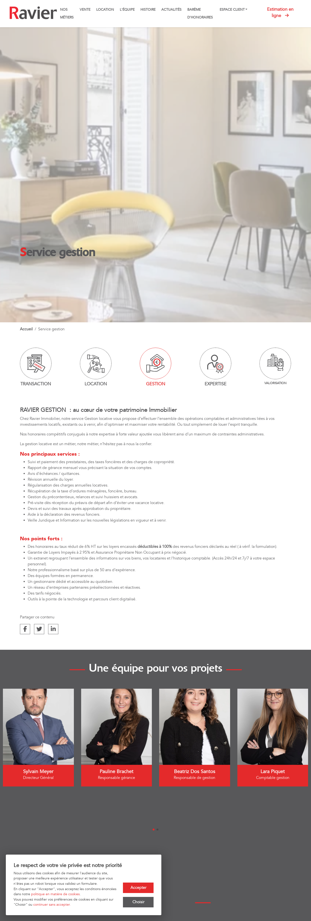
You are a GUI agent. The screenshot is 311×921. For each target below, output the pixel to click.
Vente (85, 10)
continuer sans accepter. (52, 905)
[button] (154, 830)
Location (105, 10)
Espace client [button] (232, 10)
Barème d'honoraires (200, 13)
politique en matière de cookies (55, 894)
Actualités (171, 10)
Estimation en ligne (280, 12)
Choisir (138, 902)
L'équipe (127, 10)
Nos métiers (67, 13)
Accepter (138, 887)
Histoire (148, 10)
